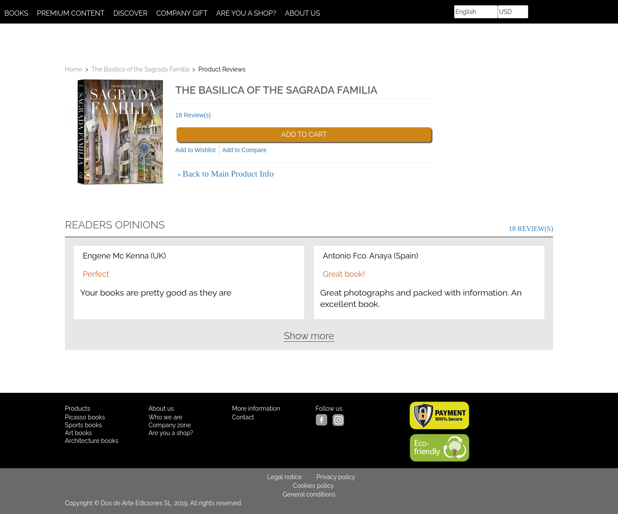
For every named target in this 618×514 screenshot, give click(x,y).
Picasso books (85, 417)
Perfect (96, 274)
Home (73, 69)
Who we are (166, 417)
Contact (243, 417)
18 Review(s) (193, 115)
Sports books (83, 425)
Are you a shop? (171, 432)
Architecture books (92, 440)
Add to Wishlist (195, 149)
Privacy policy (335, 476)
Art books (78, 432)
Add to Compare (244, 149)
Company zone (170, 425)
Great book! (344, 274)
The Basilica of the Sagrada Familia (140, 69)
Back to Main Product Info (225, 173)
